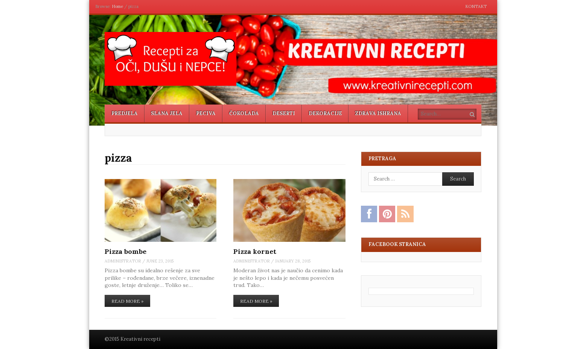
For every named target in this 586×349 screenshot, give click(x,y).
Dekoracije (325, 113)
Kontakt (476, 7)
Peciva (206, 113)
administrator (123, 261)
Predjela (124, 113)
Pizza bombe (125, 251)
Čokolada (244, 113)
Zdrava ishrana (378, 113)
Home (117, 6)
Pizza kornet (254, 251)
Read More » (127, 301)
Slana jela (167, 113)
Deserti (283, 113)
